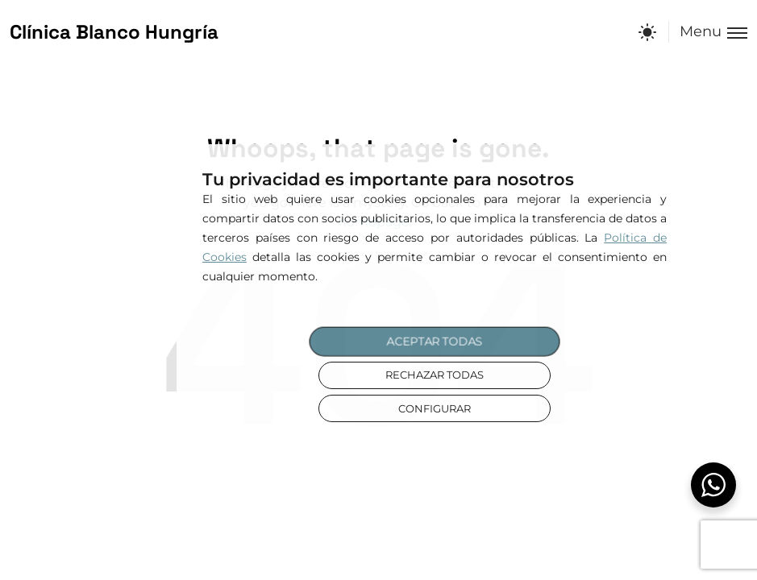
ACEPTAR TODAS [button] (435, 341)
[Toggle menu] (707, 32)
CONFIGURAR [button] (434, 409)
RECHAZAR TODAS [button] (434, 375)
